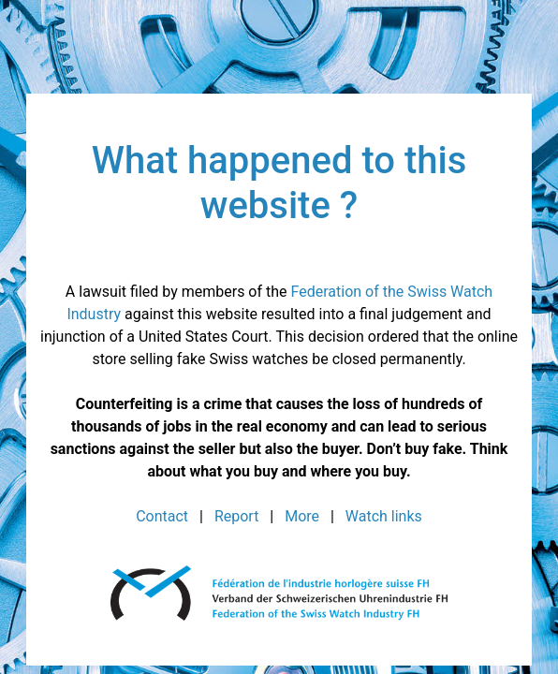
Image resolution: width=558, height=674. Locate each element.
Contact (162, 516)
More (302, 516)
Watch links (383, 516)
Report (236, 516)
